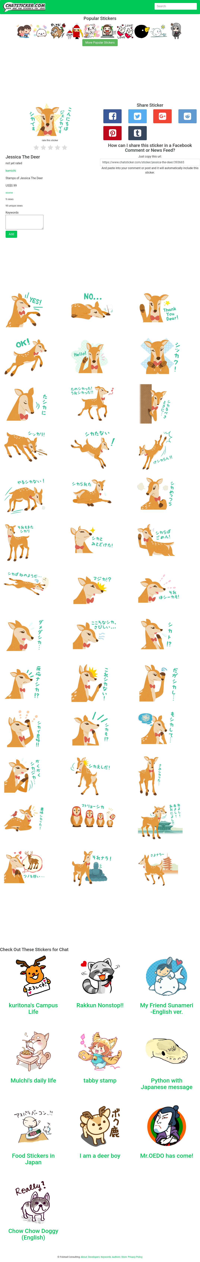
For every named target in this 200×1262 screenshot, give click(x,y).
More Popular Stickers (100, 42)
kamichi (11, 170)
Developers (94, 1256)
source (9, 192)
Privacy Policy (135, 1256)
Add (11, 234)
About (84, 1256)
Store (124, 1256)
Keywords (106, 1256)
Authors (116, 1256)
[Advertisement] (100, 77)
